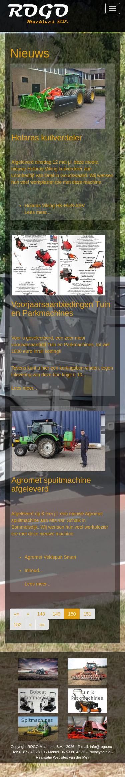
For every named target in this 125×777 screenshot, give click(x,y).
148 (41, 614)
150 (72, 614)
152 (17, 624)
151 (87, 614)
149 (56, 614)
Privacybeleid (99, 752)
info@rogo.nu (101, 747)
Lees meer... (37, 212)
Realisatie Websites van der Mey (62, 757)
